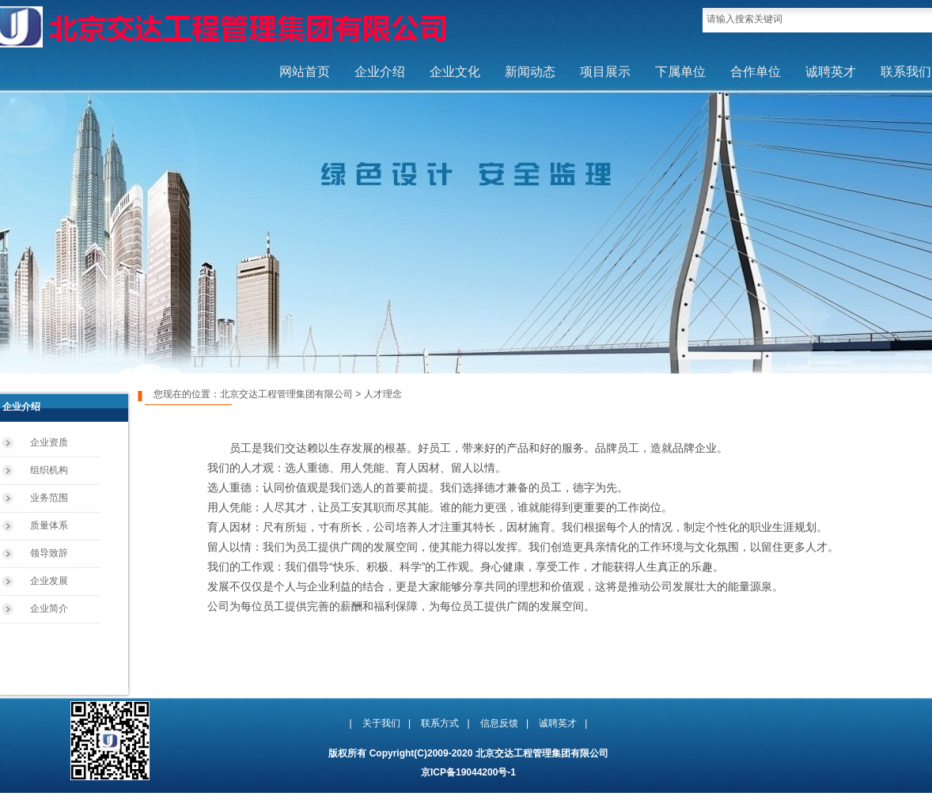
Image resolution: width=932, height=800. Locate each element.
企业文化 (455, 71)
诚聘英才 (830, 71)
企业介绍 (379, 71)
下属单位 (680, 71)
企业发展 (49, 580)
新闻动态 (530, 71)
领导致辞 (49, 553)
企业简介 (49, 608)
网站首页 (304, 71)
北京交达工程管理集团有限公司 (286, 394)
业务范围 (49, 497)
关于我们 (381, 723)
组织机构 (49, 470)
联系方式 (440, 723)
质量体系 (49, 525)
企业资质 (49, 442)
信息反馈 (499, 723)
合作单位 (755, 71)
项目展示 (605, 71)
